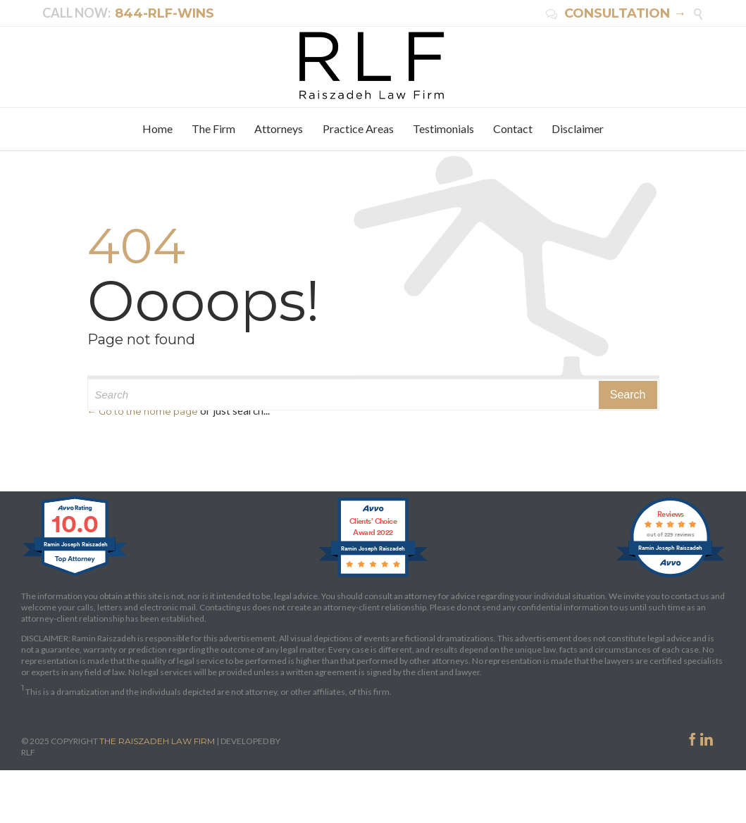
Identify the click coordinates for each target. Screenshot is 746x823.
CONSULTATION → (616, 13)
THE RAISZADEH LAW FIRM (157, 741)
